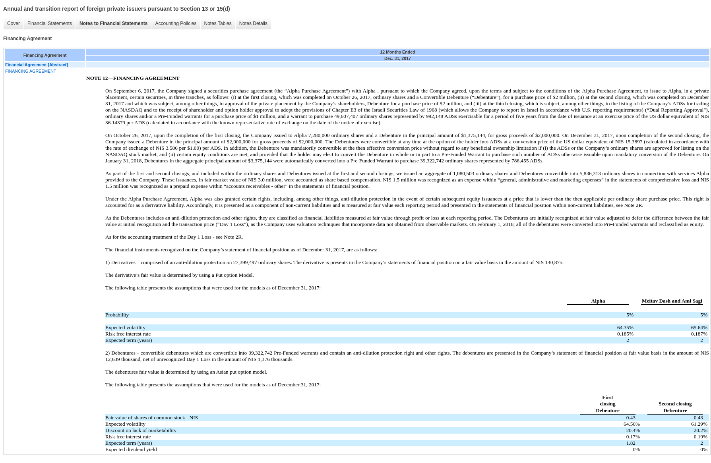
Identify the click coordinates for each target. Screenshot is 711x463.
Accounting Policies (175, 23)
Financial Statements (49, 23)
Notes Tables (218, 23)
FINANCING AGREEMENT (30, 71)
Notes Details (253, 23)
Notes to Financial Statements (113, 23)
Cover (13, 23)
